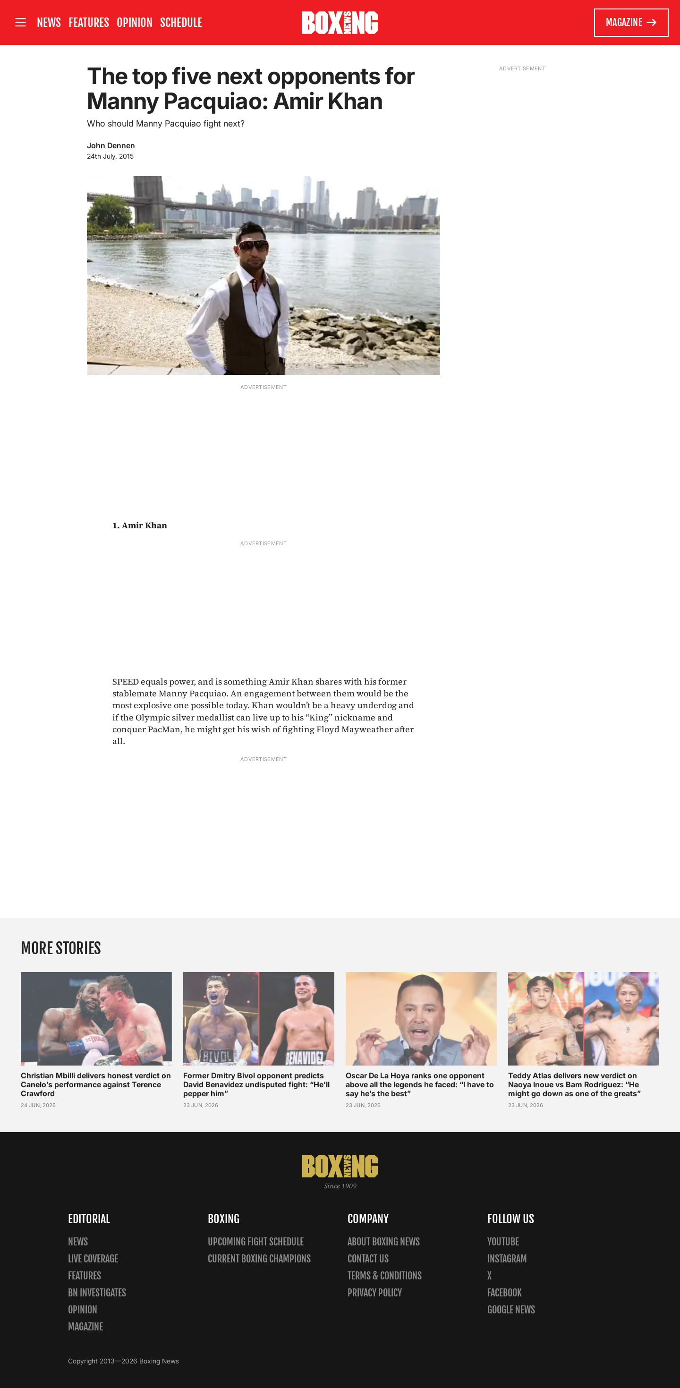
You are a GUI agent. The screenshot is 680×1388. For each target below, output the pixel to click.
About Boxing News (384, 1242)
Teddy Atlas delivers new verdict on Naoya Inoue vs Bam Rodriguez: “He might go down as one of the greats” (574, 1084)
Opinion (135, 23)
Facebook (504, 1293)
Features (88, 23)
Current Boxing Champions (259, 1259)
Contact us (368, 1259)
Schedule (181, 23)
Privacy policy (375, 1293)
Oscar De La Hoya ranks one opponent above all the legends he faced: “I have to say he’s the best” (420, 1084)
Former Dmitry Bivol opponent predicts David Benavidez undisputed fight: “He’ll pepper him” (256, 1084)
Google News (511, 1310)
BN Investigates (97, 1293)
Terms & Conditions (385, 1276)
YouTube (503, 1242)
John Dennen (111, 145)
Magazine (631, 23)
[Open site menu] (20, 22)
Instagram (507, 1259)
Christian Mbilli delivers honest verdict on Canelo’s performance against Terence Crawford (96, 1084)
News (49, 23)
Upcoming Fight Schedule (256, 1242)
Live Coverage (93, 1259)
